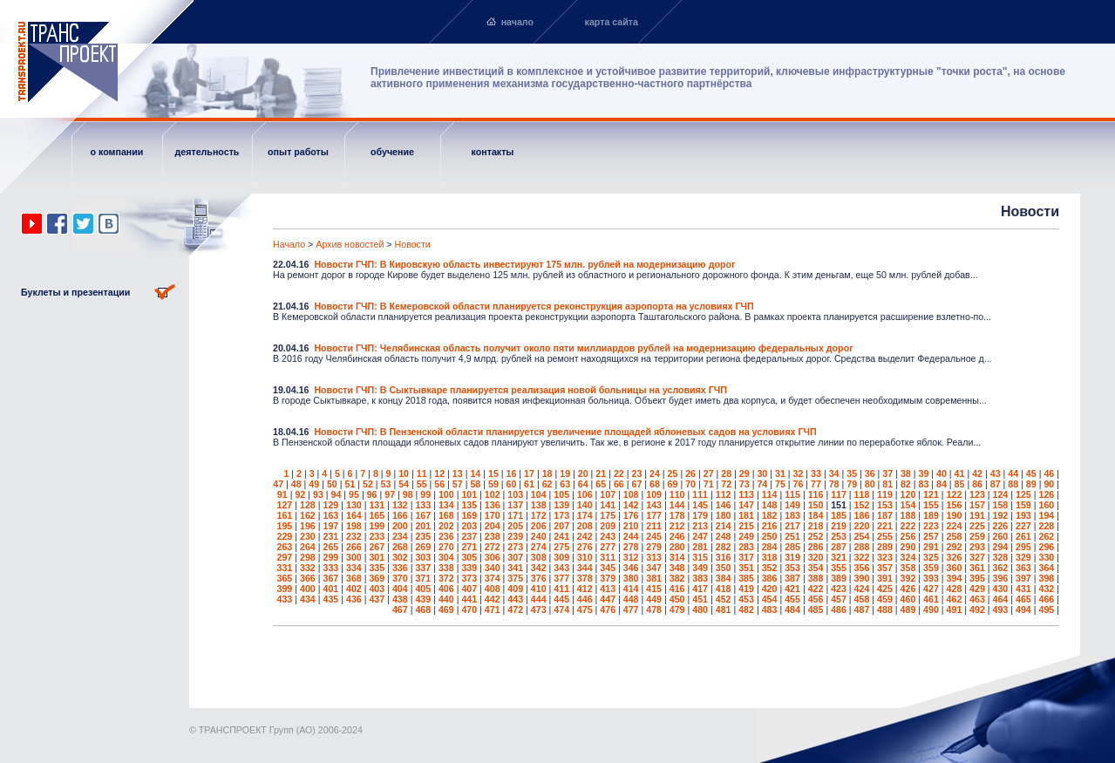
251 (792, 536)
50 (332, 484)
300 (354, 557)
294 (1001, 547)
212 (677, 526)
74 (762, 484)
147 (746, 505)
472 (515, 609)
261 (1023, 536)
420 (770, 588)
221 (885, 526)
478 (654, 609)
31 (780, 473)
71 (709, 484)
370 (400, 578)
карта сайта (611, 22)
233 (376, 536)
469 (446, 609)
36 (870, 473)
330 (1046, 557)
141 (607, 505)
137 (515, 505)
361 (977, 567)
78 (834, 484)
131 (376, 505)
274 (539, 547)
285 (792, 547)
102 (492, 494)
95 (354, 494)
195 (285, 526)
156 (954, 505)
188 (908, 515)
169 (469, 515)
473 (539, 609)
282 (723, 547)
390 (862, 578)
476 (607, 609)
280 (677, 547)
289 (885, 547)
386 (770, 578)
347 (654, 567)
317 (746, 557)
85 (960, 484)
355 (838, 567)
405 (423, 588)
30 (762, 473)
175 (607, 515)
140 (585, 505)
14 (475, 473)
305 (469, 557)
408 (492, 588)
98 (408, 494)
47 (278, 484)
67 (636, 484)
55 (422, 484)
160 (1046, 505)
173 (561, 515)
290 (908, 547)
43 (995, 473)
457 (838, 599)
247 (700, 536)
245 (654, 536)
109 (654, 494)
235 (423, 536)
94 (336, 494)
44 (1013, 473)
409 (515, 588)
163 (330, 515)
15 (493, 473)
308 (539, 557)
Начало (289, 244)
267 (376, 547)
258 (954, 536)
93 (318, 494)
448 (631, 599)
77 (816, 484)
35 (851, 473)
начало (517, 22)
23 (636, 473)
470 (469, 609)
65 (600, 484)
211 (654, 526)
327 (977, 557)
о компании (117, 151)
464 (1001, 599)
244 (631, 536)
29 (744, 473)
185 (838, 515)
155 (931, 505)
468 (423, 609)
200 (400, 526)
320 (816, 557)
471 (492, 609)
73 (744, 484)
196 (308, 526)
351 (746, 567)
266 (354, 547)
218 (816, 526)
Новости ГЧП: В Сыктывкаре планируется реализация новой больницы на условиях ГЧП (520, 390)
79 (851, 484)
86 (977, 484)
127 (285, 505)
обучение (392, 151)
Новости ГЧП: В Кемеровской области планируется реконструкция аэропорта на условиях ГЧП (533, 306)
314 (677, 557)
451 (700, 599)
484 (792, 609)
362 (1001, 567)
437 (376, 599)
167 (423, 515)
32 (798, 473)
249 (746, 536)
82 (906, 484)
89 (1031, 484)
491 (954, 609)
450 (677, 599)
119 (885, 494)
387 (792, 578)
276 (585, 547)
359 (931, 567)
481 (723, 609)
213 (700, 526)
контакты (493, 151)
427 (931, 588)
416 (677, 588)
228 (1046, 526)
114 (770, 494)
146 (723, 505)
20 (583, 473)
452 (723, 599)
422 (816, 588)
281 (700, 547)
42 (977, 473)
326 (954, 557)
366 (308, 578)
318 (770, 557)
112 (723, 494)
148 (770, 505)
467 (400, 609)
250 (770, 536)
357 (885, 567)
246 (677, 536)
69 (673, 484)
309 (561, 557)
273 (515, 547)
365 (285, 578)
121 (931, 494)
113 (746, 494)
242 (585, 536)
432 (1046, 588)
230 (308, 536)
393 (931, 578)
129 (330, 505)
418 (723, 588)
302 (400, 557)
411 (561, 588)
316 (723, 557)
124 (1001, 494)
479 (677, 609)
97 (389, 494)
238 (492, 536)
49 (314, 484)
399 (285, 588)
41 (960, 473)
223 (931, 526)
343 (561, 567)
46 (1049, 473)
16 (512, 473)
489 (908, 609)
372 (446, 578)
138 (539, 505)
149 (792, 505)
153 (885, 505)
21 (600, 473)
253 (838, 536)
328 (1001, 557)
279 (654, 547)
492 (977, 609)
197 (330, 526)
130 (354, 505)
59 (493, 484)
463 (977, 599)
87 (995, 484)
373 (469, 578)
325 (931, 557)
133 (423, 505)
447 (607, 599)
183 (792, 515)
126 (1046, 494)
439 (423, 599)
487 (862, 609)
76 (798, 484)
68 (654, 484)
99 (425, 494)
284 (770, 547)
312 (631, 557)
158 (1001, 505)
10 (403, 473)
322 (862, 557)
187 (885, 515)
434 (308, 599)
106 (585, 494)
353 (792, 567)
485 (816, 609)
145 (700, 505)
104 (539, 494)
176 (631, 515)
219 (838, 526)
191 (977, 515)
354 (816, 567)
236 (446, 536)
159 (1023, 505)
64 (583, 484)
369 (376, 578)
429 (977, 588)
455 (792, 599)
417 (700, 588)
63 (565, 484)
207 (561, 526)
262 (1046, 536)
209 (607, 526)
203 (469, 526)
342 (539, 567)
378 (585, 578)
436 (354, 599)
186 (862, 515)
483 (770, 609)
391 (885, 578)
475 (585, 609)
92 (300, 494)
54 (403, 484)
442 (492, 599)
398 (1046, 578)
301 (376, 557)
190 (954, 515)
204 (492, 526)
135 (469, 505)
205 (515, 526)
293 (977, 547)
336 (400, 567)
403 (376, 588)
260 (1001, 536)
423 (838, 588)
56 (439, 484)
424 (862, 588)
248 (723, 536)
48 (296, 484)
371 (423, 578)
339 (469, 567)
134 (446, 505)
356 (862, 567)
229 (285, 536)
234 (400, 536)
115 (792, 494)
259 (977, 536)
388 (816, 578)
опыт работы (298, 151)
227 (1023, 526)
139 (561, 505)
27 (709, 473)
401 (330, 588)
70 (690, 484)
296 (1046, 547)
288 (862, 547)
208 (585, 526)
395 (977, 578)
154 (908, 505)
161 (285, 515)
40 (941, 473)
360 (954, 567)
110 (677, 494)
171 (515, 515)
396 (1001, 578)
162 (308, 515)
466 (1046, 599)
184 (816, 515)
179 (700, 515)
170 (492, 515)
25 (673, 473)
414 (631, 588)
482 (746, 609)
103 (515, 494)
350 (723, 567)
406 (446, 588)
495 (1046, 609)
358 (908, 567)
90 (1049, 484)
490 (931, 609)
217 (792, 526)
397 (1023, 578)
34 (834, 473)
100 (446, 494)
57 (457, 484)
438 (400, 599)
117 (838, 494)
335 (376, 567)
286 (816, 547)
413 (607, 588)
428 (954, 588)
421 (792, 588)
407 (469, 588)
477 (631, 609)
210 (631, 526)
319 (792, 557)
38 (906, 473)
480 (700, 609)
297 (285, 557)
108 (631, 494)
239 (515, 536)
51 (349, 484)
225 (977, 526)
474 (561, 609)
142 (631, 505)
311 (607, 557)
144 (677, 505)
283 (746, 547)
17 (529, 473)
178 (677, 515)
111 (700, 494)
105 (561, 494)
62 (547, 484)
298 (308, 557)
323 (885, 557)
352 (770, 567)
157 (977, 505)
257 (931, 536)
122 (954, 494)
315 (700, 557)
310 (585, 557)
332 (308, 567)
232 (354, 536)
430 (1001, 588)
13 (457, 473)
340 (492, 567)
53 (386, 484)
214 (723, 526)
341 (515, 567)
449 (654, 599)
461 (931, 599)
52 (368, 484)
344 (585, 567)
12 (439, 473)
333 (330, 567)
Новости (413, 244)
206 (539, 526)
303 (423, 557)
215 (746, 526)
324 (908, 557)
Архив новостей (350, 244)
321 (838, 557)
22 (619, 473)
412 (585, 588)
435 (330, 599)
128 (308, 505)
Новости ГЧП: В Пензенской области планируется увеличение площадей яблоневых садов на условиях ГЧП (565, 431)
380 (631, 578)
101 (469, 494)
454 (770, 599)
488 (885, 609)
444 (539, 599)
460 (908, 599)
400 (308, 588)
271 (469, 547)
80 (870, 484)
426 (908, 588)
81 (887, 484)
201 (423, 526)
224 (954, 526)
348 (677, 567)
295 (1023, 547)
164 (354, 515)
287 (838, 547)
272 (492, 547)
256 (908, 536)
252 (816, 536)
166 (400, 515)
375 (515, 578)
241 (561, 536)
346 (631, 567)
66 (619, 484)
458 (862, 599)
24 (654, 473)
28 (726, 473)
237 (469, 536)
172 (539, 515)
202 (446, 526)
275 (561, 547)
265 (330, 547)
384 (723, 578)
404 (400, 588)
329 (1023, 557)
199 (376, 526)
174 (585, 515)
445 (561, 599)
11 (422, 473)
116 (816, 494)
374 (492, 578)
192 (1001, 515)
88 (1013, 484)
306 (492, 557)
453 (746, 599)
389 (838, 578)
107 (607, 494)
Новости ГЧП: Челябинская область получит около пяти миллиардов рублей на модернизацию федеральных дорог (583, 348)
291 (931, 547)
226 (1001, 526)
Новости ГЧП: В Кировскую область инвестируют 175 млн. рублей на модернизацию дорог (524, 264)
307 (515, 557)
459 (885, 599)
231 (330, 536)
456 (816, 599)
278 (631, 547)
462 (954, 599)
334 (354, 567)
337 (423, 567)
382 (677, 578)
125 (1023, 494)
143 (654, 505)
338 (446, 567)
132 (400, 505)
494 (1023, 609)
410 (539, 588)
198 (354, 526)
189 (931, 515)
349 (700, 567)
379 (607, 578)
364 (1046, 567)
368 (354, 578)
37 (887, 473)
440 (446, 599)
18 (547, 473)
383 (700, 578)
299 (330, 557)
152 (862, 505)
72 (726, 484)
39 (923, 473)
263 (285, 547)
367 (330, 578)
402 (354, 588)
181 (746, 515)
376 (539, 578)
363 (1023, 567)
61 (529, 484)
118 (862, 494)
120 (908, 494)
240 (539, 536)
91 (282, 494)
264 (308, 547)
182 (770, 515)
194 (1046, 515)
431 (1023, 588)
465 (1023, 599)
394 (954, 578)
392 (908, 578)
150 (816, 505)
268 (400, 547)
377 (561, 578)
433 (285, 599)
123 (977, 494)
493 (1001, 609)
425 (885, 588)
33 (816, 473)
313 (654, 557)
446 (585, 599)
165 (376, 515)
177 (654, 515)
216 (770, 526)
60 (512, 484)
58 (475, 484)
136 (492, 505)
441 (469, 599)
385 (746, 578)
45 (1031, 473)
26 (690, 473)
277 (607, 547)
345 (607, 567)
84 (941, 484)
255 (885, 536)
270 (446, 547)
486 (838, 609)
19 (565, 473)
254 (862, 536)
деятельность (207, 151)
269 (423, 547)
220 (862, 526)
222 (908, 526)
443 (515, 599)
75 (780, 484)
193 (1023, 515)
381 (654, 578)
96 (372, 494)
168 (446, 515)
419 (746, 588)
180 (723, 515)
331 (285, 567)
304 (446, 557)
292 (954, 547)
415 (654, 588)
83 (923, 484)
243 (607, 536)
